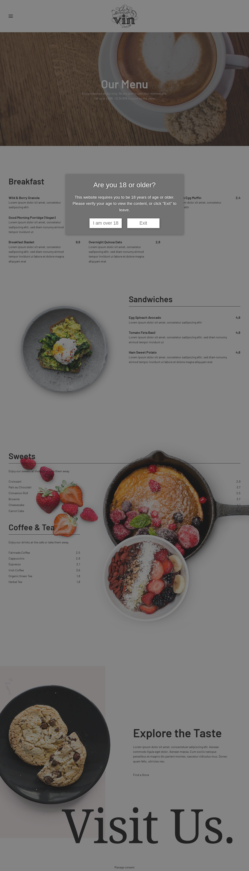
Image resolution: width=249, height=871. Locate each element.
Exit (143, 223)
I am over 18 (105, 223)
